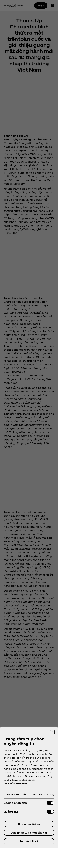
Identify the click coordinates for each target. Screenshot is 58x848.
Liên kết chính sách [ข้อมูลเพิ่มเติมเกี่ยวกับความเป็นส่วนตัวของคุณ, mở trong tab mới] (15, 783)
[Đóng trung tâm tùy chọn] (52, 732)
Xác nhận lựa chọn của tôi (29, 832)
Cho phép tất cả (29, 823)
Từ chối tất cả (29, 841)
